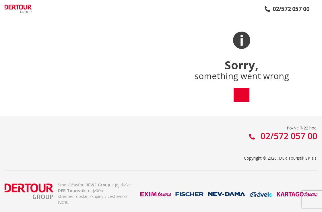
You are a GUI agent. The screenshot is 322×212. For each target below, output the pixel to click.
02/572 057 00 (291, 9)
